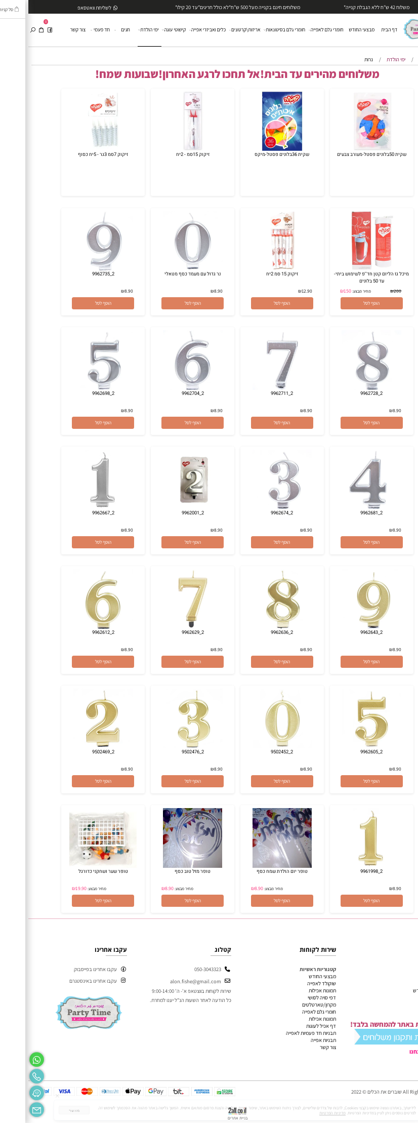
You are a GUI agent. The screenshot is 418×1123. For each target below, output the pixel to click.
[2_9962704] (164, 387)
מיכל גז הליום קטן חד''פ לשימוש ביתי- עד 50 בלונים (343, 277)
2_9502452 (253, 751)
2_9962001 (164, 512)
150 (319, 291)
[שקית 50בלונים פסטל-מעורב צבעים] (343, 148)
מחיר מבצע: (333, 291)
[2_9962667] (75, 507)
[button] (343, 303)
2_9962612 (75, 632)
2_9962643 (343, 632)
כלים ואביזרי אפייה (179, 30)
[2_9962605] (343, 746)
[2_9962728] (343, 387)
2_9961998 (343, 871)
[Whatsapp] (8, 1058)
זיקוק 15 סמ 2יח (254, 273)
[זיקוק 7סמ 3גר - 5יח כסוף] (75, 148)
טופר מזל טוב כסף (164, 871)
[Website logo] (395, 26)
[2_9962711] (254, 387)
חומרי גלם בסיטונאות (256, 30)
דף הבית (361, 29)
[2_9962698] (75, 387)
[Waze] (8, 1091)
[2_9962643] (343, 626)
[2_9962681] (343, 507)
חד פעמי (72, 30)
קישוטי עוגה (146, 30)
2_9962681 (343, 512)
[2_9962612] (75, 626)
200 (369, 291)
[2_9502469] (75, 746)
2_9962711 (253, 393)
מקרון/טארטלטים (291, 1004)
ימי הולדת (121, 30)
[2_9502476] (164, 746)
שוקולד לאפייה (293, 983)
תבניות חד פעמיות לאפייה (283, 1032)
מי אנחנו (391, 1051)
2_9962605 (343, 751)
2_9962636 (253, 632)
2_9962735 (75, 273)
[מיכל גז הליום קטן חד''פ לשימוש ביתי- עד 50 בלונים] (343, 268)
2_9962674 (253, 512)
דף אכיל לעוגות (293, 1025)
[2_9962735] (75, 268)
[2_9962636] (254, 626)
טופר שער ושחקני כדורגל (75, 871)
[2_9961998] (343, 865)
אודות (406, 983)
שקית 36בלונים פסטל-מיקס (253, 154)
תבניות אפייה (295, 1040)
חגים (94, 30)
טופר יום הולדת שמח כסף (253, 871)
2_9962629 (164, 632)
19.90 (52, 888)
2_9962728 (343, 393)
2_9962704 (164, 393)
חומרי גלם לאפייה (298, 30)
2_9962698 (75, 393)
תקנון (407, 997)
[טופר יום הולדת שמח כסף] (254, 865)
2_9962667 (75, 512)
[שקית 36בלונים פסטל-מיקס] (254, 148)
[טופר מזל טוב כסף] (164, 865)
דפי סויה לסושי (293, 997)
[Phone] (8, 1074)
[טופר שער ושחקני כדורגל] (74, 865)
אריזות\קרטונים (217, 30)
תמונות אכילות (294, 990)
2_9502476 (164, 751)
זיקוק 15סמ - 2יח (164, 154)
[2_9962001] (164, 507)
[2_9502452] (254, 746)
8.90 (190, 291)
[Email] (8, 1108)
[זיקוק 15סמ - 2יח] (164, 148)
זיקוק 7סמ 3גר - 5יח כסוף (75, 154)
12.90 (278, 291)
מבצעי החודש (333, 29)
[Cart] (13, 30)
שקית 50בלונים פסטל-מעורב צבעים (343, 154)
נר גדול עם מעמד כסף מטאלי (164, 273)
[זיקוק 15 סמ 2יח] (254, 268)
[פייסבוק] (21, 30)
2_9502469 (75, 751)
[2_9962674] (254, 507)
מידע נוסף (402, 1004)
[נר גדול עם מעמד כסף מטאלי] (164, 268)
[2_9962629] (164, 626)
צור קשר (50, 29)
